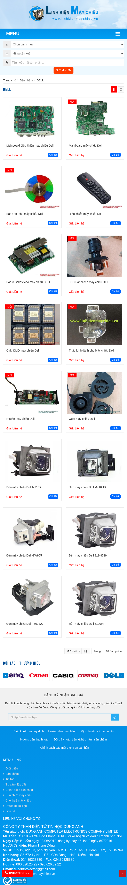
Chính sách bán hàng (19, 789)
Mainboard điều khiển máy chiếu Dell (30, 145)
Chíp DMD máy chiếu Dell (22, 350)
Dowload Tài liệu (16, 805)
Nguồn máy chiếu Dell (20, 418)
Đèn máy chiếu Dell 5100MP (87, 623)
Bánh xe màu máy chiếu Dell (24, 213)
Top (122, 873)
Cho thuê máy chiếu (18, 800)
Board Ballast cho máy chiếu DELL (28, 282)
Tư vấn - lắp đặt (16, 784)
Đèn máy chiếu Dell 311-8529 (88, 555)
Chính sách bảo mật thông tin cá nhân (64, 747)
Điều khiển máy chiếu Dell (85, 213)
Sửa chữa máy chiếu (19, 795)
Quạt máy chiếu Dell (82, 418)
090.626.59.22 (50, 864)
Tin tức (10, 779)
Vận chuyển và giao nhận (97, 731)
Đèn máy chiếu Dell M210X (23, 487)
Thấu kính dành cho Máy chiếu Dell (91, 350)
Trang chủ (9, 80)
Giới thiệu (12, 768)
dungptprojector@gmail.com (34, 869)
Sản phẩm (26, 80)
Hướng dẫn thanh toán (34, 739)
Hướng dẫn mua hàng (62, 731)
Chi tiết (53, 154)
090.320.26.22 (26, 864)
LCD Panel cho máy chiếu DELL (89, 282)
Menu (12, 33)
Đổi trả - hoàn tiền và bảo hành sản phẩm (80, 739)
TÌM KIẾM (64, 70)
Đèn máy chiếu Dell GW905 (24, 555)
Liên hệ (10, 811)
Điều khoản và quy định (29, 731)
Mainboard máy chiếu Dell (85, 145)
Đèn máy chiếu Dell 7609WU (24, 623)
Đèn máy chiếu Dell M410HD (87, 487)
